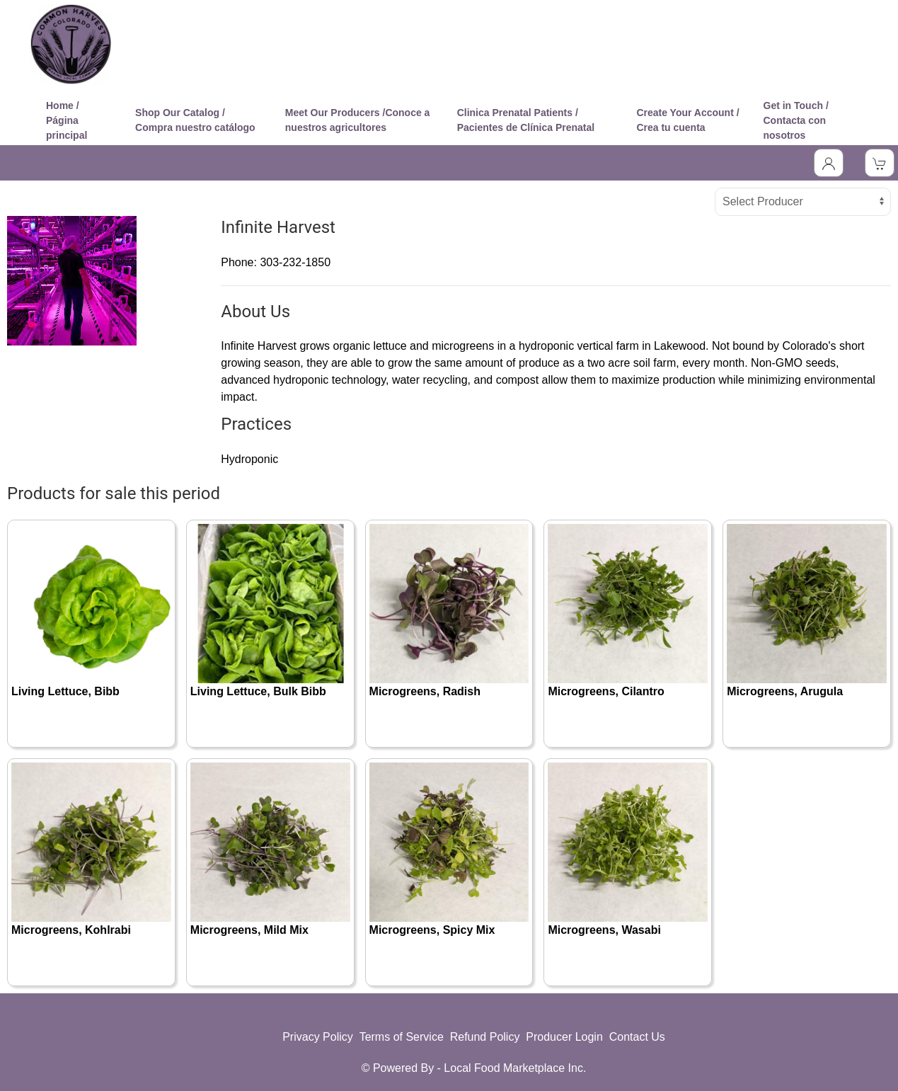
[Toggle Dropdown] (829, 163)
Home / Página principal (66, 120)
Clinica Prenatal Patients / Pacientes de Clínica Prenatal (526, 120)
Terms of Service (401, 1037)
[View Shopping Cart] (879, 163)
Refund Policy (485, 1037)
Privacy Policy (317, 1037)
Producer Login (564, 1037)
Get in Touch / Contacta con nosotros (796, 120)
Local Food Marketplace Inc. (515, 1068)
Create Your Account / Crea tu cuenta (687, 120)
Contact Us (637, 1037)
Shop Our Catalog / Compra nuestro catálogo (195, 120)
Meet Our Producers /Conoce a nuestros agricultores (357, 120)
